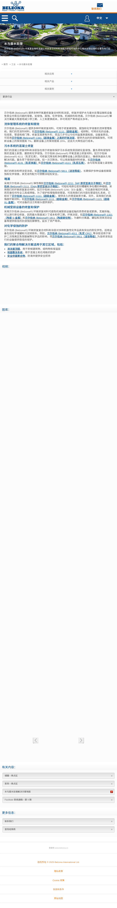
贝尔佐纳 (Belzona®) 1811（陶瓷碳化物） (48, 217)
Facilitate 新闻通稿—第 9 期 (18, 799)
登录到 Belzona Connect (87, 19)
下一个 (81, 741)
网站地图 (58, 898)
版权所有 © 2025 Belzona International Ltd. (59, 862)
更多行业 (7, 96)
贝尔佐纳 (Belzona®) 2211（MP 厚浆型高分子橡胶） (73, 183)
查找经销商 (10, 829)
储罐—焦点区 (11, 775)
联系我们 (9, 821)
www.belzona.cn (61, 848)
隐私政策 (58, 871)
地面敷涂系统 (14, 252)
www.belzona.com (13, 6)
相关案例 (49, 88)
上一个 (35, 741)
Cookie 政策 (58, 880)
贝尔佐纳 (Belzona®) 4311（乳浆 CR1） (70, 233)
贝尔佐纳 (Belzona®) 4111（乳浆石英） (63, 162)
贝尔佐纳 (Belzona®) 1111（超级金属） (56, 131)
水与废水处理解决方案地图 (18, 791)
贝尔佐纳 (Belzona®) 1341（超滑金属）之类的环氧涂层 (43, 137)
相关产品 (49, 81)
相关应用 (49, 73)
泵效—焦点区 (11, 783)
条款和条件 (58, 889)
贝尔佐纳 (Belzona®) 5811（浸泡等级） (59, 170)
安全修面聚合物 (16, 255)
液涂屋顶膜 (13, 248)
